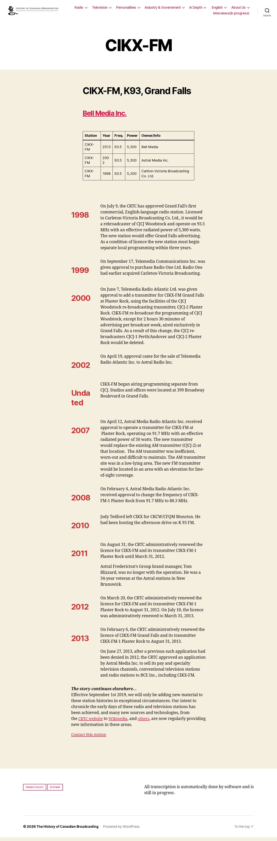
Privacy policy (34, 791)
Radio (102, 9)
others (146, 722)
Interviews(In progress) (231, 15)
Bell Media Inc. (108, 116)
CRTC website (91, 722)
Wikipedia (119, 722)
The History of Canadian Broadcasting (68, 830)
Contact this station (89, 738)
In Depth (218, 9)
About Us (197, 15)
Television (123, 9)
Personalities (149, 9)
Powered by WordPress (123, 830)
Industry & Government (186, 9)
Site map (55, 791)
